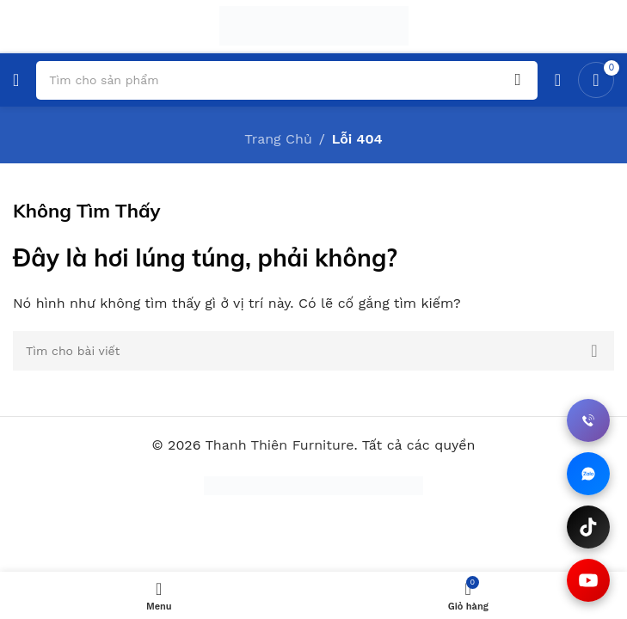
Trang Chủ (278, 139)
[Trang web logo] (314, 24)
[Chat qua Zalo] (588, 473)
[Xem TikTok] (588, 527)
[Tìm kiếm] (313, 351)
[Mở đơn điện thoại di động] (16, 80)
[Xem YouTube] (588, 580)
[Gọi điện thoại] (588, 420)
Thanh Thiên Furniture (279, 445)
